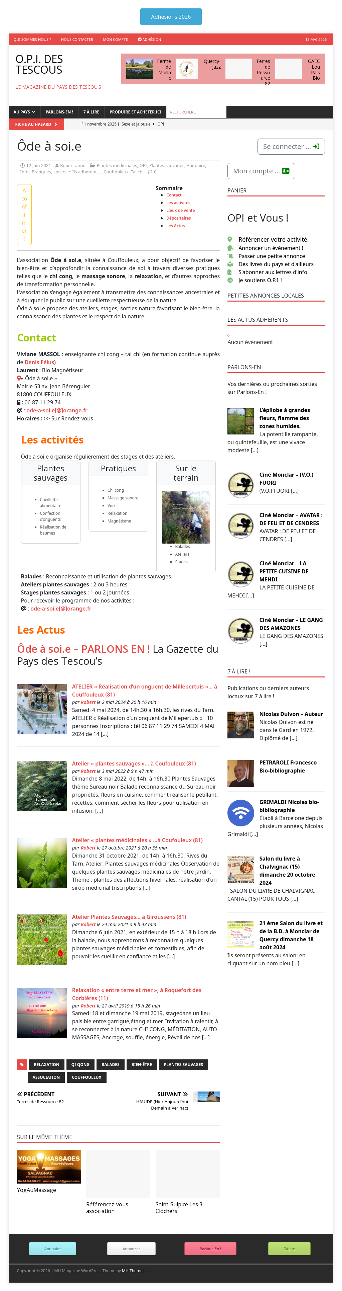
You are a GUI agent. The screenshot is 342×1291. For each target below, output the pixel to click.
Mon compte (115, 39)
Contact (174, 195)
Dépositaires (178, 218)
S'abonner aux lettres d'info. (268, 272)
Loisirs (59, 172)
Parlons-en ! (59, 112)
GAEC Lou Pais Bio (314, 69)
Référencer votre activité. (268, 239)
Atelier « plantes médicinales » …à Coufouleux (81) (137, 840)
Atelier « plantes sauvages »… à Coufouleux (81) (134, 763)
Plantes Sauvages (183, 1064)
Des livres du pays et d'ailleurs (270, 264)
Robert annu (73, 165)
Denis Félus (39, 362)
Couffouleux (116, 172)
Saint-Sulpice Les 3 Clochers (179, 1207)
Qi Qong (80, 1064)
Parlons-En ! (210, 1248)
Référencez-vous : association (108, 1207)
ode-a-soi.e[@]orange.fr (57, 410)
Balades (110, 1064)
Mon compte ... (261, 170)
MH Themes (133, 1271)
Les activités (178, 203)
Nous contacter (77, 39)
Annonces (131, 1248)
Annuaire (196, 165)
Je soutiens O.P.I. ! (255, 280)
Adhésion (149, 39)
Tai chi (137, 172)
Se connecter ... (291, 146)
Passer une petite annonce (266, 256)
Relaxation (46, 1064)
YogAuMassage (36, 1190)
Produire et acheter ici (135, 112)
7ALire (289, 1248)
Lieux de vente (180, 210)
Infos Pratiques (35, 172)
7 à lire (91, 112)
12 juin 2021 (38, 165)
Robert (88, 702)
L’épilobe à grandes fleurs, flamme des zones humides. (285, 418)
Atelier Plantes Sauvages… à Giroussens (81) (129, 916)
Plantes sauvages (166, 165)
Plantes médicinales (117, 165)
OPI (143, 165)
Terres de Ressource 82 (263, 72)
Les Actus (175, 226)
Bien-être (142, 1064)
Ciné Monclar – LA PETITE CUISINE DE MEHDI (284, 571)
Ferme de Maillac (164, 69)
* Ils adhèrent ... (85, 172)
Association (46, 1077)
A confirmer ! (24, 214)
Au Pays (22, 112)
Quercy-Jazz (212, 64)
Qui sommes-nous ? (32, 39)
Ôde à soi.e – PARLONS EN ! (83, 649)
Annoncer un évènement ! (265, 248)
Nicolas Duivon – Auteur (291, 714)
